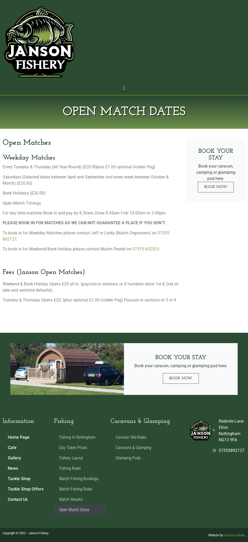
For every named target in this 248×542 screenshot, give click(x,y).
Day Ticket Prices (73, 447)
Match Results (71, 499)
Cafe (12, 447)
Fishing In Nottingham (77, 437)
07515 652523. (146, 249)
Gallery (14, 458)
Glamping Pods (128, 458)
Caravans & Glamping (133, 447)
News (13, 468)
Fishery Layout (71, 458)
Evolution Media (234, 535)
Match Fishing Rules (75, 489)
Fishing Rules (70, 468)
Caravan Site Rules (131, 437)
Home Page (19, 437)
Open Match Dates (74, 509)
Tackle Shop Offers (25, 489)
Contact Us (18, 499)
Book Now (215, 187)
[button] (123, 88)
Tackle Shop (19, 478)
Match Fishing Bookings (78, 478)
